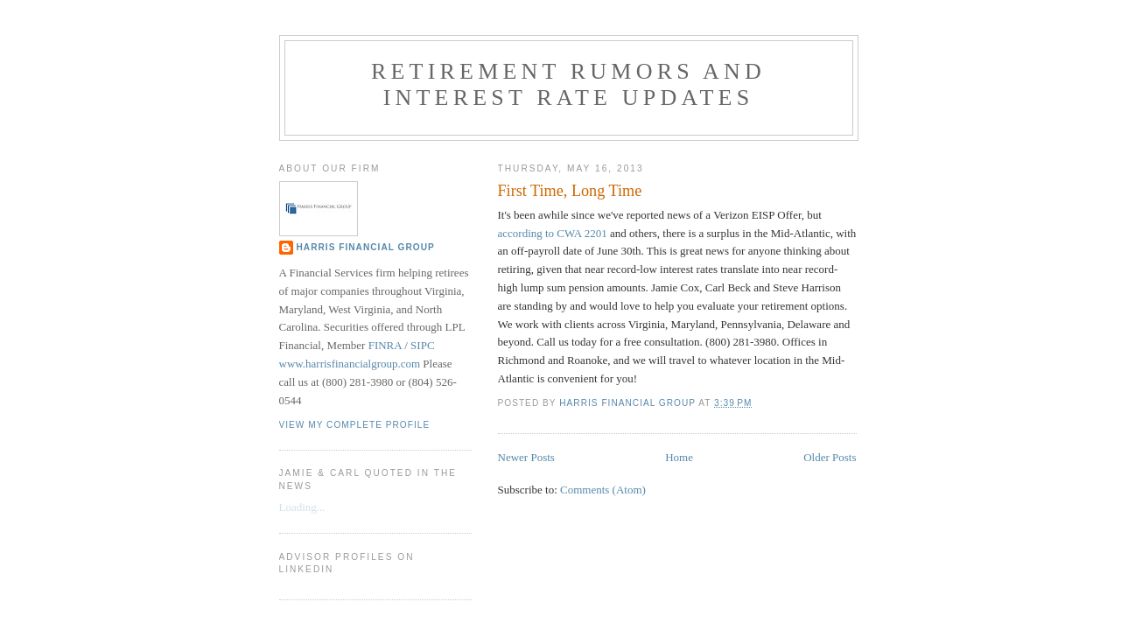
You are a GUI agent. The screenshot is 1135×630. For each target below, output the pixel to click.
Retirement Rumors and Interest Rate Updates (568, 84)
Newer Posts (526, 457)
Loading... (302, 507)
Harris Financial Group (366, 247)
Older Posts (829, 457)
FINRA (385, 345)
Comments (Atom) (603, 489)
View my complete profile (355, 425)
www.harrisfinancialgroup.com (350, 363)
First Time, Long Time (570, 191)
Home (679, 457)
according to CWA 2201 (552, 233)
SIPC (422, 345)
